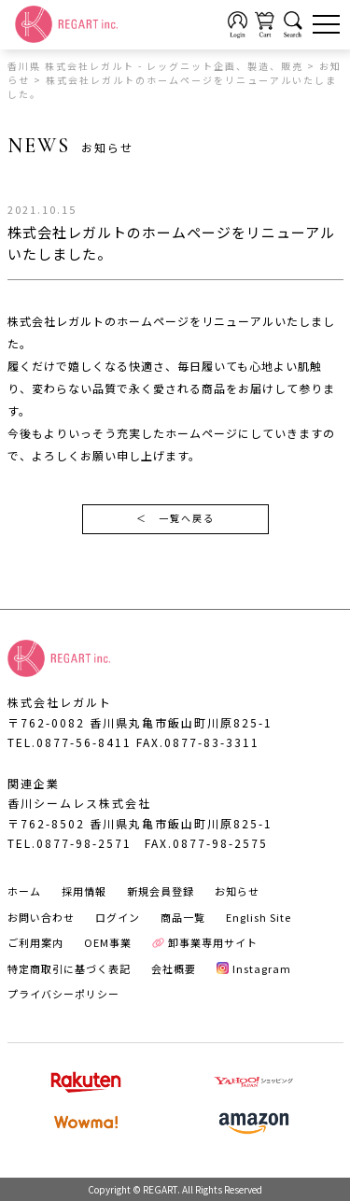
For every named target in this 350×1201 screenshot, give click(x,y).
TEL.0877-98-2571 (69, 843)
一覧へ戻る (175, 519)
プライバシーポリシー (63, 993)
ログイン (117, 917)
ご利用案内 (35, 942)
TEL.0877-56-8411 (69, 742)
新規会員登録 (160, 890)
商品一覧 (183, 917)
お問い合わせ (41, 917)
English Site (258, 917)
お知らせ (237, 890)
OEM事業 (108, 942)
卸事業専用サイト (205, 942)
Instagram (254, 968)
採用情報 (84, 890)
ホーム (24, 890)
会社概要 (173, 968)
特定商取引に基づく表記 (69, 968)
